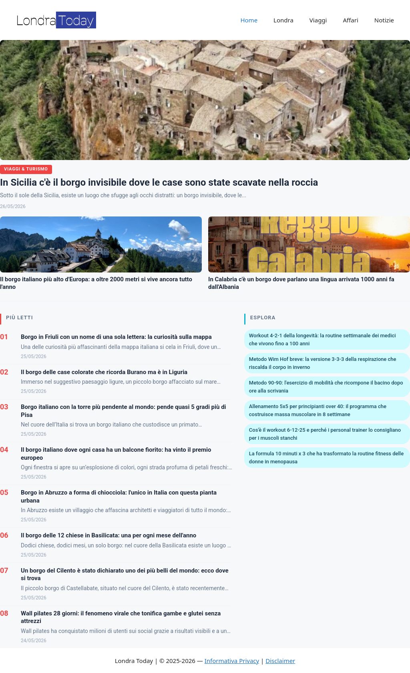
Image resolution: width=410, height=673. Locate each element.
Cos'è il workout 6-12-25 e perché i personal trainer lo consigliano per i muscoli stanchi (325, 434)
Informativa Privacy (232, 661)
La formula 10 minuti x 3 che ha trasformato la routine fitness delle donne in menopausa (326, 458)
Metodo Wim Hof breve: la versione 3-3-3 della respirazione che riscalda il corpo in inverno (322, 363)
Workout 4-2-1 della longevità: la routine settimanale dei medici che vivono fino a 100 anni (322, 339)
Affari (350, 20)
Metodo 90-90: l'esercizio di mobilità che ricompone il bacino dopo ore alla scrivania (326, 387)
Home (248, 20)
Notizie (384, 20)
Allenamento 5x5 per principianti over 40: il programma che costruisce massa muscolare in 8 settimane (317, 410)
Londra (283, 20)
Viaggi (318, 20)
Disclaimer (280, 661)
